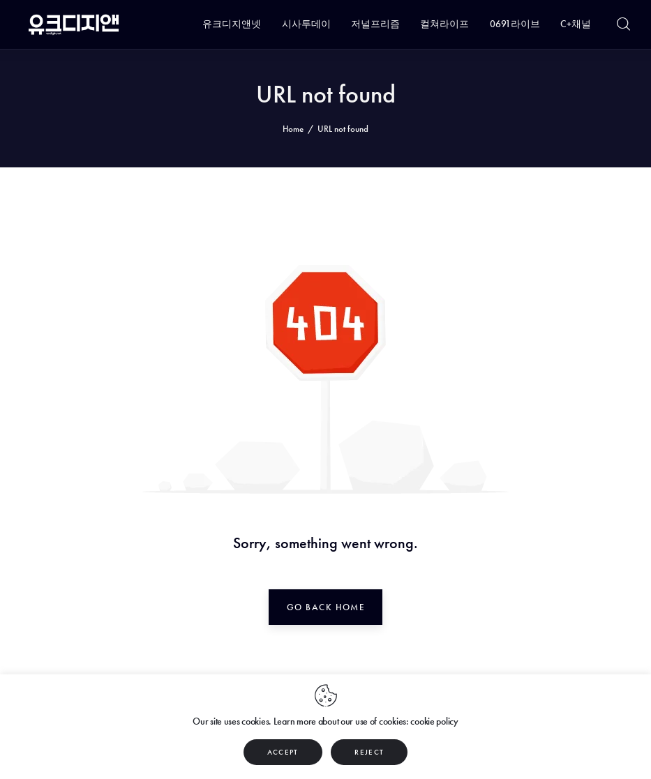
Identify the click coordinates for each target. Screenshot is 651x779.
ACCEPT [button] (283, 752)
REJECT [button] (369, 752)
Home (293, 129)
